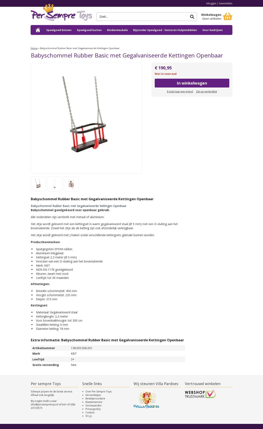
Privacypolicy (93, 409)
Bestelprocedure (95, 398)
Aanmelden (225, 3)
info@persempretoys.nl (44, 404)
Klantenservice (93, 402)
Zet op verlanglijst (206, 91)
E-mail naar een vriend (180, 91)
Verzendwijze (93, 395)
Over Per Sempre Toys (98, 391)
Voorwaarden (93, 405)
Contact (90, 412)
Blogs (88, 416)
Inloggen (211, 3)
